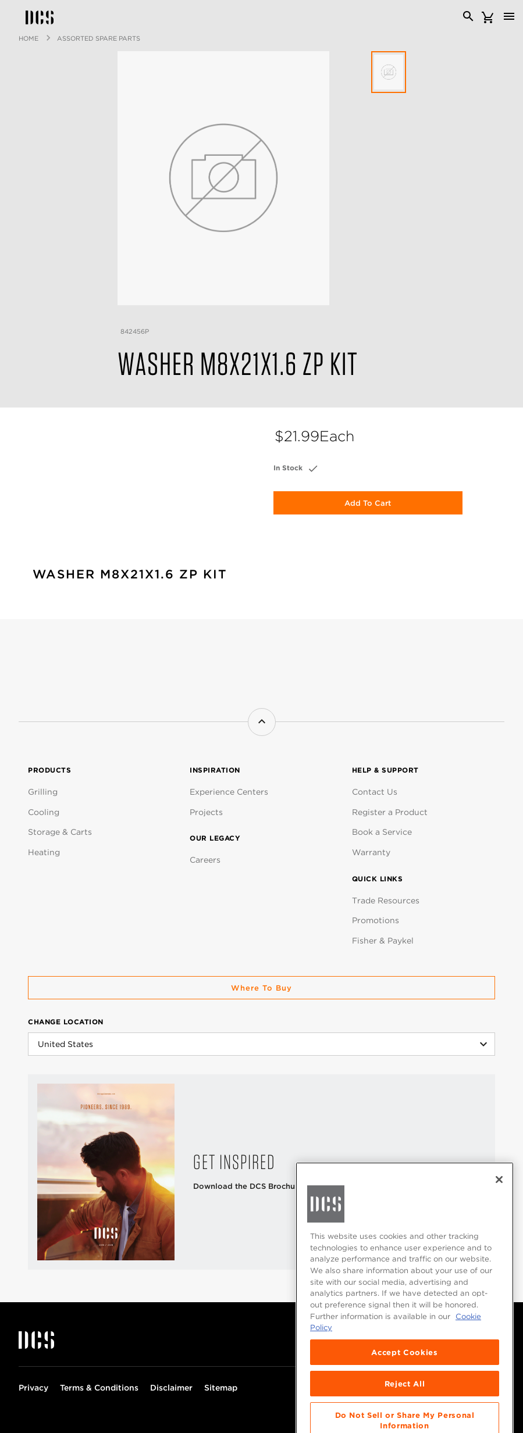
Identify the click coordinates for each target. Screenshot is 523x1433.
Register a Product (390, 812)
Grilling (43, 791)
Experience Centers (229, 791)
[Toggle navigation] (509, 16)
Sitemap (220, 1387)
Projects (206, 812)
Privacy (33, 1387)
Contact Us (374, 791)
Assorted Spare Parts (98, 38)
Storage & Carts (60, 832)
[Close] (499, 1218)
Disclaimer (171, 1387)
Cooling (43, 812)
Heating (44, 852)
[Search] (468, 16)
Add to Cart (367, 503)
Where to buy (261, 988)
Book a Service (382, 832)
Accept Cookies (404, 1391)
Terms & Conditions (99, 1387)
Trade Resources (385, 900)
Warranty (371, 852)
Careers (205, 859)
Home (28, 38)
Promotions (375, 920)
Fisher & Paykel (383, 940)
